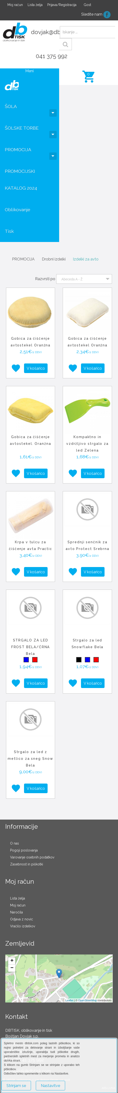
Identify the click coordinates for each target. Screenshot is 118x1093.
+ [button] (11, 961)
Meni (29, 71)
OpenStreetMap (87, 1000)
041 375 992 (51, 56)
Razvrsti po (45, 279)
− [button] (11, 968)
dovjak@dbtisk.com (57, 32)
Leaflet (69, 1000)
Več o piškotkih (82, 1083)
